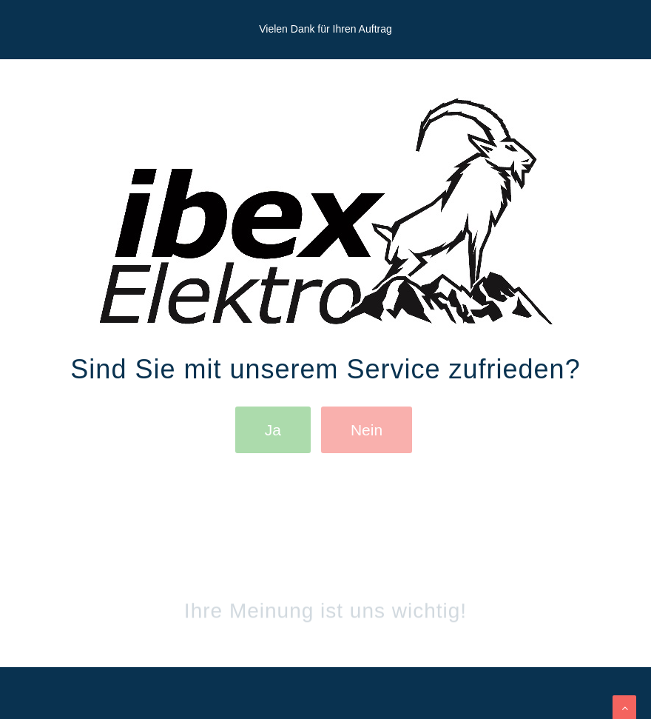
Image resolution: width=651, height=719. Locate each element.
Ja (273, 429)
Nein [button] (366, 429)
